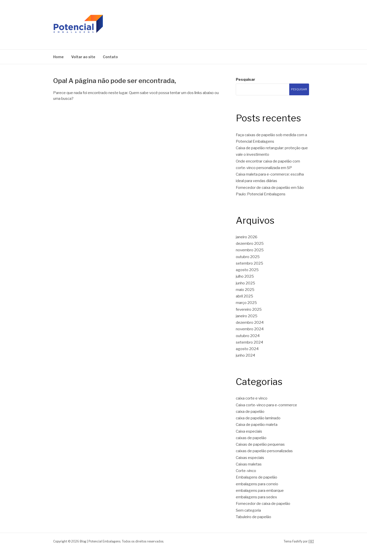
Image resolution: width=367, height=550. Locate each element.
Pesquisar (245, 79)
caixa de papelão (250, 411)
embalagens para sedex (256, 497)
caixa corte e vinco (251, 398)
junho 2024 (245, 355)
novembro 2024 (250, 329)
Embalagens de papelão (256, 477)
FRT (311, 541)
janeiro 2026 (246, 237)
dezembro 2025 (250, 243)
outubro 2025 (248, 257)
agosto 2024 (247, 349)
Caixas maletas (249, 464)
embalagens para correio (257, 484)
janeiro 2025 (246, 316)
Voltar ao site (83, 57)
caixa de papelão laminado (258, 418)
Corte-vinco (246, 470)
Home (58, 57)
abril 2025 (244, 296)
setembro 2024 (249, 342)
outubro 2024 (248, 336)
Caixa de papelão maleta (256, 424)
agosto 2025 (247, 270)
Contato (110, 57)
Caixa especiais (249, 431)
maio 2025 (245, 289)
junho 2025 (245, 283)
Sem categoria (248, 510)
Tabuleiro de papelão (253, 517)
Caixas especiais (250, 457)
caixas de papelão (251, 438)
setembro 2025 (249, 263)
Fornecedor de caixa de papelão (263, 503)
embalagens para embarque (260, 490)
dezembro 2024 (250, 322)
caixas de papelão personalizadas (264, 451)
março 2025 (246, 302)
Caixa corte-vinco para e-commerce (266, 405)
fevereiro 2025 (249, 309)
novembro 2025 (250, 250)
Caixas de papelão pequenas (260, 444)
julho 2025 (245, 276)
